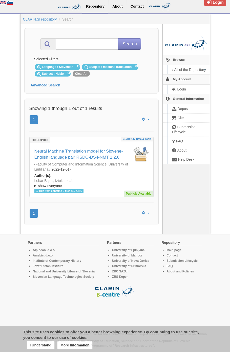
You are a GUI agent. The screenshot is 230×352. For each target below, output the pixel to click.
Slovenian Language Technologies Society (63, 277)
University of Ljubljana (128, 250)
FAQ (169, 266)
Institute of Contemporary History (57, 261)
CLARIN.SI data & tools (137, 139)
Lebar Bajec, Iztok (48, 181)
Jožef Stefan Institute (48, 266)
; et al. (91, 183)
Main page (173, 250)
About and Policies (180, 271)
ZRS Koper (120, 277)
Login (215, 2)
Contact (172, 255)
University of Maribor (127, 255)
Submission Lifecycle (182, 261)
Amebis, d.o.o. (43, 255)
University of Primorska (129, 266)
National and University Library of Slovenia (64, 271)
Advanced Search (45, 85)
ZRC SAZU (120, 271)
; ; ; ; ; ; (91, 183)
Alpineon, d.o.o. (44, 250)
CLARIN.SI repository (40, 19)
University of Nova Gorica (130, 261)
